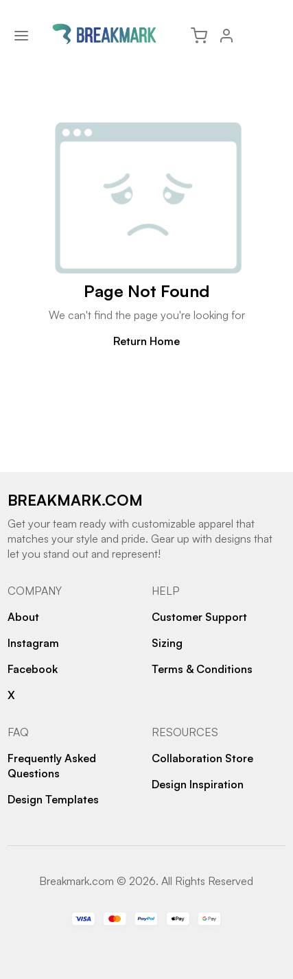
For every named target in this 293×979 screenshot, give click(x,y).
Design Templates (53, 799)
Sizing (167, 643)
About (23, 617)
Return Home (146, 341)
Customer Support (199, 617)
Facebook (33, 669)
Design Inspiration (198, 784)
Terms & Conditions (202, 669)
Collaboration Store (202, 758)
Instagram (33, 643)
